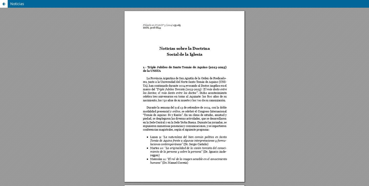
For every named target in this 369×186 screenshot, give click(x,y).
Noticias (17, 3)
